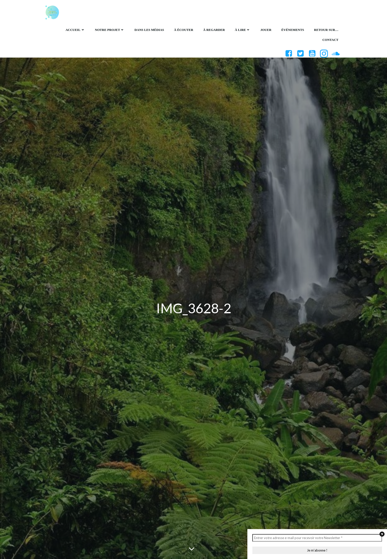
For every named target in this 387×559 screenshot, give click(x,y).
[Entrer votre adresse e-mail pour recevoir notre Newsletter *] (317, 538)
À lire (242, 30)
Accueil (75, 30)
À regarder (214, 30)
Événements (292, 30)
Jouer (265, 30)
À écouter (183, 30)
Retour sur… (326, 30)
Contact (330, 40)
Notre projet (110, 30)
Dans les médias (149, 30)
